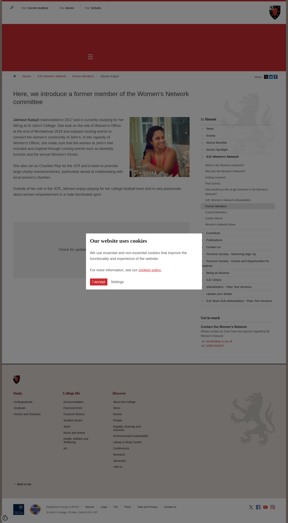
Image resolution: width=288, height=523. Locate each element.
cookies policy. (150, 270)
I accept (98, 282)
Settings (117, 282)
